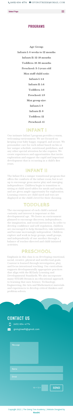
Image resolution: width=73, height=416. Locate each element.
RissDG (36, 412)
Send (56, 387)
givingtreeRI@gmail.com (27, 329)
